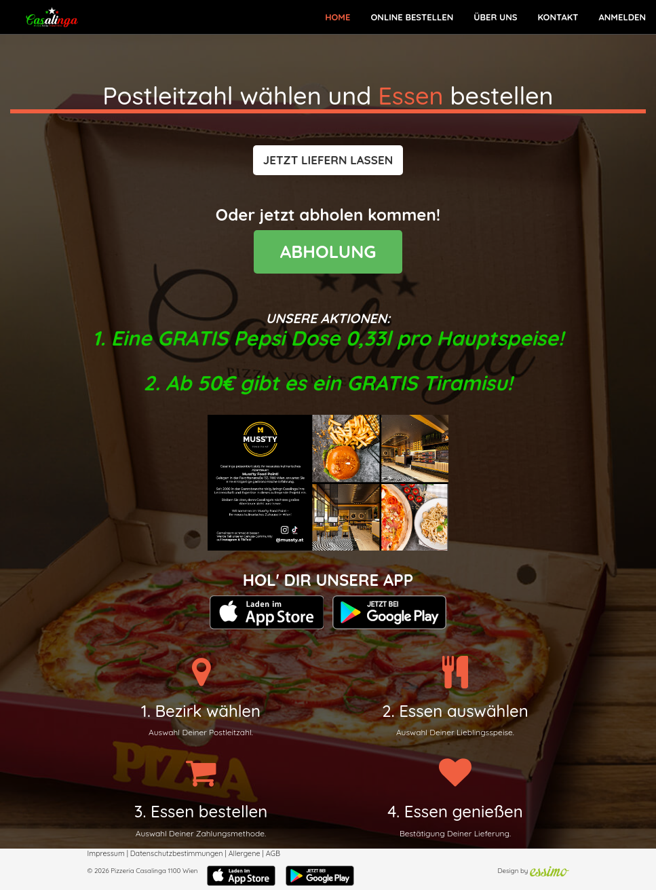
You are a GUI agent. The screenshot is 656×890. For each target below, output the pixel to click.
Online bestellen (411, 17)
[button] (328, 160)
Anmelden (622, 17)
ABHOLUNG (328, 251)
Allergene (245, 853)
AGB (273, 853)
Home (337, 17)
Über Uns (495, 17)
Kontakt (557, 17)
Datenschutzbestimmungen (176, 853)
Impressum (106, 853)
